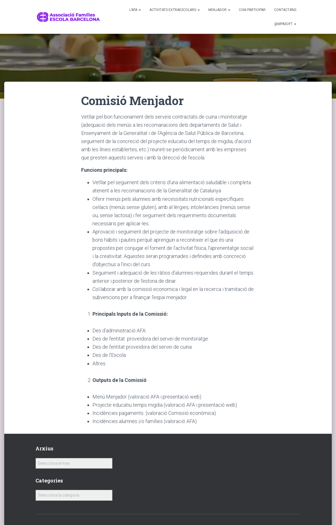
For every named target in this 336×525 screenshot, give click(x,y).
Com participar (252, 10)
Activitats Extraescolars (174, 10)
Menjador (219, 10)
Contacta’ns (285, 10)
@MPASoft (285, 24)
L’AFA (135, 10)
